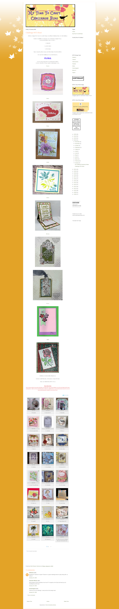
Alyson (73, 72)
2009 (75, 192)
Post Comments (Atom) (51, 605)
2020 (75, 171)
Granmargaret (32, 588)
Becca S (74, 70)
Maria (73, 66)
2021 (75, 169)
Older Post (66, 601)
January (77, 162)
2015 (75, 180)
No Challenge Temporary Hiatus (82, 164)
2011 (75, 188)
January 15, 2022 (33, 577)
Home (48, 601)
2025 (75, 134)
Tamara (74, 59)
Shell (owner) (75, 61)
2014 (75, 182)
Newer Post (29, 601)
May (76, 155)
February (77, 160)
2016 (75, 178)
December (77, 141)
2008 (75, 194)
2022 (75, 140)
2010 (75, 190)
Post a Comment (31, 595)
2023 (75, 138)
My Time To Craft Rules (77, 33)
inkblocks (31, 572)
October (77, 145)
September (77, 147)
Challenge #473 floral (79, 166)
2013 (75, 184)
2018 (75, 175)
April (76, 157)
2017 (75, 177)
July (76, 151)
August (76, 149)
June (76, 153)
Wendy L (74, 57)
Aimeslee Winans (33, 580)
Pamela (74, 63)
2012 (75, 186)
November (77, 143)
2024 (75, 136)
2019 (75, 173)
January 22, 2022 (33, 592)
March (76, 158)
